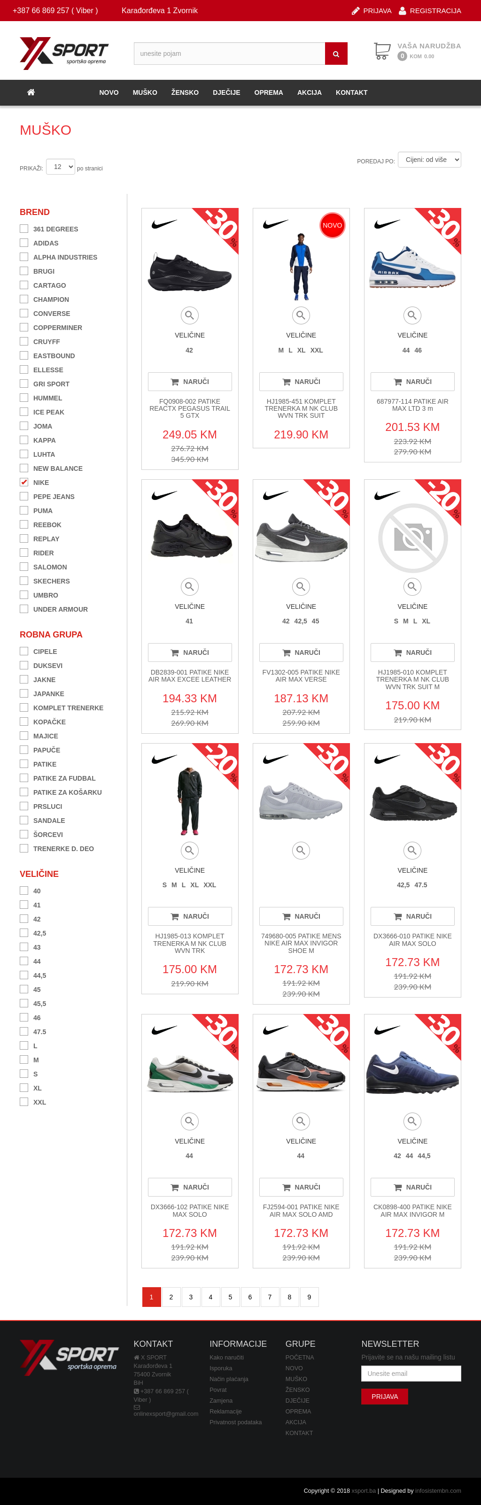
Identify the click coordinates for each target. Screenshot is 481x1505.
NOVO (108, 92)
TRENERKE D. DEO (57, 847)
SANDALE (42, 819)
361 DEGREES (49, 227)
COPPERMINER (51, 326)
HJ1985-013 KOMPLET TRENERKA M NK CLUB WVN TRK (189, 943)
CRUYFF (40, 340)
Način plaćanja (228, 1379)
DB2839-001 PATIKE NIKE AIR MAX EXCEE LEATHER (189, 675)
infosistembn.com (438, 1491)
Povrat (217, 1390)
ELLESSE (41, 368)
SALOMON (43, 565)
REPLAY (40, 537)
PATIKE (38, 763)
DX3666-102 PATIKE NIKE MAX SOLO (190, 1210)
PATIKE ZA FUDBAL (58, 777)
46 (30, 1016)
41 (30, 903)
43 (30, 946)
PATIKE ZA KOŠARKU (61, 791)
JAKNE (37, 678)
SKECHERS (45, 580)
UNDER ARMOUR (54, 608)
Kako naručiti (226, 1357)
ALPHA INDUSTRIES (58, 256)
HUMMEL (41, 396)
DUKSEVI (41, 664)
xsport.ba (363, 1491)
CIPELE (38, 650)
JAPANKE (42, 692)
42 (30, 917)
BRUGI (37, 270)
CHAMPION (44, 298)
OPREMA (269, 92)
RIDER (37, 551)
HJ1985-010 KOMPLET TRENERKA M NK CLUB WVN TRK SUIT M (413, 679)
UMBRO (39, 594)
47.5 (33, 1030)
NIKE (34, 481)
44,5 (33, 974)
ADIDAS (39, 242)
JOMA (36, 425)
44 (30, 960)
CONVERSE (45, 312)
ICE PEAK (42, 411)
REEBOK (41, 523)
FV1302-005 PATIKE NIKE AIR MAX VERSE (301, 675)
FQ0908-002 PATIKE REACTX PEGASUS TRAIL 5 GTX (189, 409)
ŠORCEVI (41, 833)
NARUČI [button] (190, 381)
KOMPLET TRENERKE (61, 706)
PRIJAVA (372, 10)
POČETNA (300, 1357)
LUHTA (37, 453)
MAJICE (39, 734)
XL (31, 1086)
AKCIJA (309, 92)
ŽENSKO (185, 92)
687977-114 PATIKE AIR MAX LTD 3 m (413, 405)
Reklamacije (225, 1411)
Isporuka (220, 1368)
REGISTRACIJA (430, 10)
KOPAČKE (43, 720)
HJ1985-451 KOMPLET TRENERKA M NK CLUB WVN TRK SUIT (301, 409)
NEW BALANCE (51, 467)
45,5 (33, 1002)
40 (30, 889)
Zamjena (221, 1401)
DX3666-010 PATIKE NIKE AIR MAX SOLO (412, 939)
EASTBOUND (47, 354)
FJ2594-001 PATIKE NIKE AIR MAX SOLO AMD (301, 1210)
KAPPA (38, 439)
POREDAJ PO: (376, 161)
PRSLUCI (41, 805)
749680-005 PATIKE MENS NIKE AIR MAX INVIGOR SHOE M (301, 943)
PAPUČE (40, 748)
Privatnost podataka (235, 1422)
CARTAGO (43, 284)
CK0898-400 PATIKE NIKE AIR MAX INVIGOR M (412, 1210)
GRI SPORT (45, 382)
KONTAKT (351, 92)
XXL (33, 1101)
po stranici (90, 168)
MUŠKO (145, 92)
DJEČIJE (226, 92)
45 (30, 988)
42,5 (33, 932)
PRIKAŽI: (31, 168)
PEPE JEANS (47, 495)
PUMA (36, 509)
